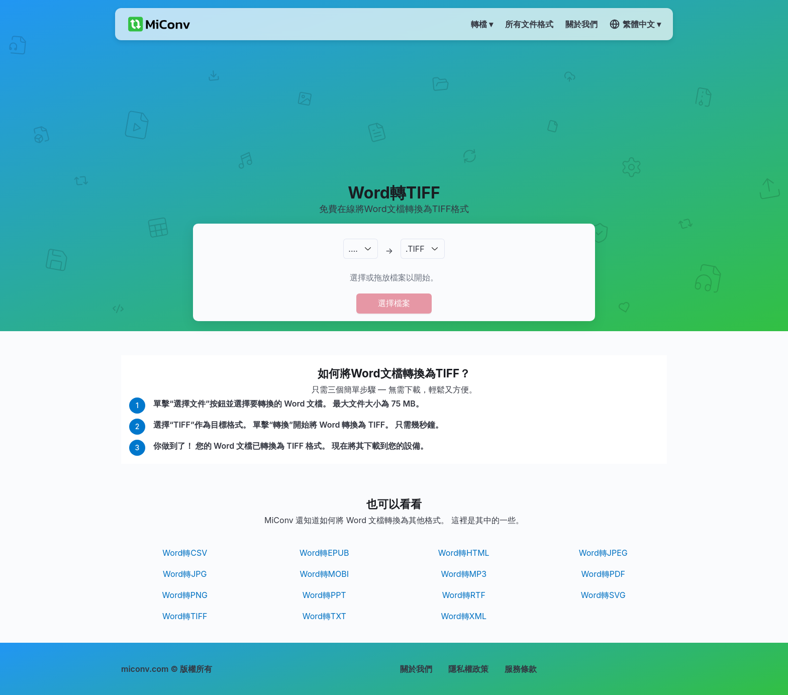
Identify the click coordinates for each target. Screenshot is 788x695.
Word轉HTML (463, 553)
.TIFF (415, 249)
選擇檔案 (394, 303)
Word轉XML (463, 616)
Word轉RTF (463, 595)
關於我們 (416, 669)
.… (352, 249)
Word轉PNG (185, 595)
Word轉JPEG (603, 553)
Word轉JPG (185, 574)
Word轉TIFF (185, 616)
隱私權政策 (468, 669)
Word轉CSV (184, 553)
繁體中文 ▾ (635, 24)
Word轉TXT (324, 616)
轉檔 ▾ (482, 24)
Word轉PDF (603, 574)
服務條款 (521, 669)
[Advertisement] (394, 111)
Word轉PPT (324, 595)
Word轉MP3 (463, 574)
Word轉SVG (603, 595)
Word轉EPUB (324, 553)
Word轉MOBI (324, 574)
